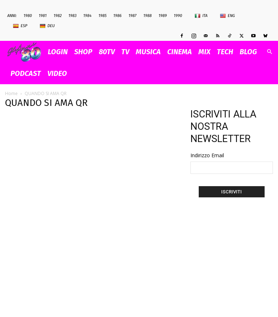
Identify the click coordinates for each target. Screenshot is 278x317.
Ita (201, 15)
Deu (47, 26)
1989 (163, 15)
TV (125, 51)
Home (11, 93)
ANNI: (12, 15)
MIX (204, 51)
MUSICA (148, 51)
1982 (58, 15)
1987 (132, 15)
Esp (20, 26)
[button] (269, 51)
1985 (102, 15)
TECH (225, 51)
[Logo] (26, 52)
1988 (147, 15)
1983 (72, 15)
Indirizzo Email (207, 155)
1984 (87, 15)
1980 (28, 15)
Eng (227, 15)
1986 (117, 15)
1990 (178, 15)
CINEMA (179, 51)
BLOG (248, 51)
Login (58, 51)
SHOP (83, 51)
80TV (107, 51)
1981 (43, 15)
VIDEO (57, 73)
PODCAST (25, 73)
